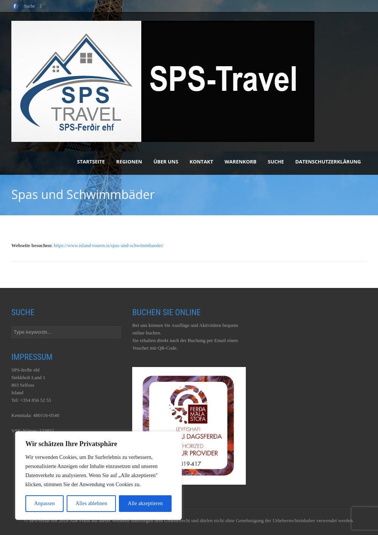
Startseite (91, 161)
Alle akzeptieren (145, 503)
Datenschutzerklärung (328, 161)
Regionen (129, 161)
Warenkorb (240, 161)
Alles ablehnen (91, 503)
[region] (98, 475)
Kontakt (201, 161)
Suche (276, 161)
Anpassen (44, 503)
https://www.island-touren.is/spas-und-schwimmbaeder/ (109, 245)
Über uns (165, 161)
